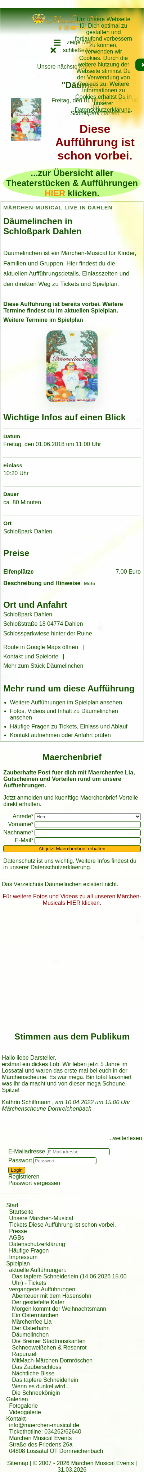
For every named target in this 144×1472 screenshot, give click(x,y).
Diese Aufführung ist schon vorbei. (94, 142)
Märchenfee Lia (31, 1322)
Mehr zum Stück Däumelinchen (43, 666)
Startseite (21, 1212)
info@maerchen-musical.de (44, 1425)
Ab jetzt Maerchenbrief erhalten (72, 848)
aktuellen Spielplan (90, 310)
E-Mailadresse (26, 1151)
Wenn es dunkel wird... (41, 1386)
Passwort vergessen (34, 1183)
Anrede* (23, 816)
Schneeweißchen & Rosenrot (49, 1347)
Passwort (20, 1160)
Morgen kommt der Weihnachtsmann (59, 1309)
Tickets (37, 1283)
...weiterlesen (125, 1138)
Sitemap (17, 1463)
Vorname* (20, 824)
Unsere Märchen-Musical (41, 1218)
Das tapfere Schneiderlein (45, 1380)
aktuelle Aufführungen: (37, 1270)
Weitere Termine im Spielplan (43, 320)
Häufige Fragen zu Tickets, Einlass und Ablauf (68, 726)
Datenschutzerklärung (103, 110)
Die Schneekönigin (36, 1393)
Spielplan (18, 1263)
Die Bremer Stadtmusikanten (49, 1341)
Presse (18, 1231)
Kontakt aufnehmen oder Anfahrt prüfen (60, 735)
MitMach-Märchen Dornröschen (52, 1360)
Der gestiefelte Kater (38, 1302)
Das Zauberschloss (36, 1367)
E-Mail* (24, 840)
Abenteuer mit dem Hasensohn (51, 1296)
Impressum (23, 1257)
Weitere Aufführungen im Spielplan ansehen (66, 702)
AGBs (16, 1238)
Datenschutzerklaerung (60, 867)
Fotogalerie (23, 1406)
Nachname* (18, 832)
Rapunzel (24, 1354)
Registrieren (23, 1177)
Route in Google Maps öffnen (40, 647)
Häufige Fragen (29, 1251)
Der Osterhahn (31, 1328)
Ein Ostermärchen (35, 1315)
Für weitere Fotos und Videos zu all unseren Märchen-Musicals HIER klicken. (72, 899)
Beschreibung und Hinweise (41, 583)
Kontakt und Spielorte (30, 656)
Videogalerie (25, 1412)
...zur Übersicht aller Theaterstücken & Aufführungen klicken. (72, 183)
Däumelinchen (30, 1335)
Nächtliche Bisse (33, 1373)
